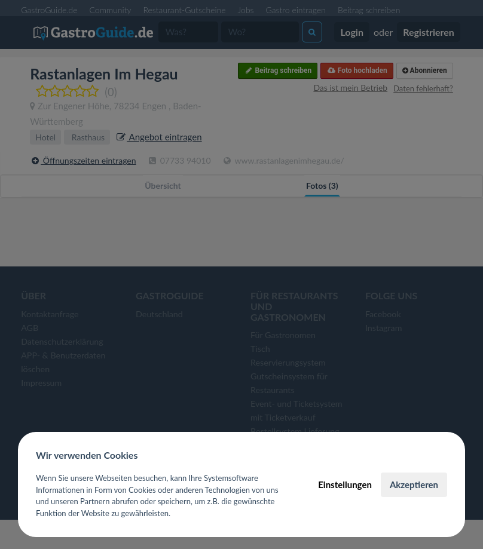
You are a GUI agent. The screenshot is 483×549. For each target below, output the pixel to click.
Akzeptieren (414, 484)
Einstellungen (345, 484)
